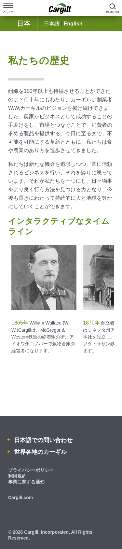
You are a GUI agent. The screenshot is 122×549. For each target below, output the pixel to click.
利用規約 (17, 476)
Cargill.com (20, 497)
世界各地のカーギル (39, 452)
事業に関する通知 (26, 481)
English (73, 23)
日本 (24, 23)
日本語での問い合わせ (42, 440)
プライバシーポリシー (31, 470)
